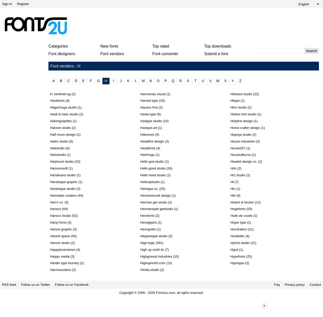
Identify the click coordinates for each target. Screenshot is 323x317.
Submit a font (216, 54)
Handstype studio (62, 189)
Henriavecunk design (155, 195)
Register (23, 4)
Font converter (165, 54)
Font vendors (112, 54)
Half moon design (62, 134)
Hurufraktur (238, 229)
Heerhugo (147, 155)
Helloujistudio (150, 182)
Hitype (235, 100)
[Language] (309, 4)
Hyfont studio (240, 243)
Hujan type (238, 222)
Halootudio (58, 155)
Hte (232, 195)
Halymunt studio (61, 161)
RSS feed (9, 285)
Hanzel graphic (61, 229)
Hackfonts (57, 100)
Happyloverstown (62, 250)
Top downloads (217, 46)
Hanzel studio (60, 243)
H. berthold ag (60, 94)
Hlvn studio (238, 107)
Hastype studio (151, 121)
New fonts (109, 46)
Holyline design (241, 121)
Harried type (149, 100)
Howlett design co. (243, 161)
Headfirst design (152, 141)
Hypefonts (237, 256)
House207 (237, 148)
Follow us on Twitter (35, 285)
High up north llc (152, 250)
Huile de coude (241, 216)
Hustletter (237, 236)
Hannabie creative (63, 195)
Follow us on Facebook (72, 285)
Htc (232, 189)
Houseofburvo (240, 155)
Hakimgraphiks (61, 121)
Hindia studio (149, 270)
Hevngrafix (148, 229)
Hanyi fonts (58, 222)
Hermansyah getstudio (156, 209)
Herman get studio (153, 202)
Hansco (55, 209)
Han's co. (57, 202)
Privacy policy (295, 285)
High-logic (147, 243)
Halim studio (59, 141)
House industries (242, 141)
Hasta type (148, 114)
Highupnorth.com (152, 263)
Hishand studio (241, 94)
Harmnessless (60, 270)
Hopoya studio (240, 134)
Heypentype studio (154, 236)
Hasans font (149, 107)
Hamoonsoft (59, 168)
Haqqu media (59, 256)
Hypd (234, 250)
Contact (315, 285)
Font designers (61, 54)
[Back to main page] (35, 25)
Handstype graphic (63, 182)
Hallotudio (57, 148)
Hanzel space (60, 236)
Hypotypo (237, 263)
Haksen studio (60, 128)
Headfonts (147, 148)
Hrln (233, 168)
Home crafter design (245, 128)
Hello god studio (152, 161)
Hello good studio (153, 168)
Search (311, 51)
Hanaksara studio (62, 175)
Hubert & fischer (242, 202)
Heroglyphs (148, 222)
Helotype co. (149, 189)
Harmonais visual (153, 94)
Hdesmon (147, 134)
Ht (232, 182)
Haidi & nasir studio (64, 114)
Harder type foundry (64, 263)
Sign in (7, 4)
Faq (277, 285)
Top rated (160, 46)
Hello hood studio (153, 175)
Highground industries (156, 256)
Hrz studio (237, 175)
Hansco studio (60, 216)
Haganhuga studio (63, 107)
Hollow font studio (243, 114)
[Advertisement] (163, 25)
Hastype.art (148, 128)
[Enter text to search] (280, 51)
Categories (58, 46)
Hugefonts (237, 209)
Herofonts (147, 216)
